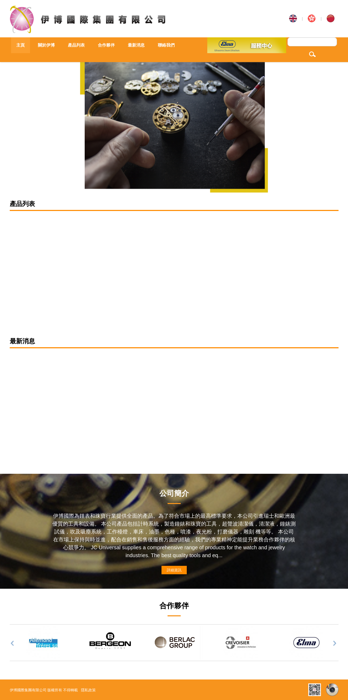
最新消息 (136, 45)
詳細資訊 (174, 570)
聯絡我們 (166, 45)
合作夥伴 (106, 45)
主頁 (20, 45)
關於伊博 (46, 45)
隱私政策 (88, 690)
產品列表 (76, 45)
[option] (174, 121)
